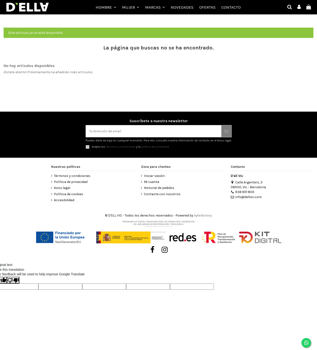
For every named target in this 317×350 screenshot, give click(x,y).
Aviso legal (62, 188)
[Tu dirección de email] (153, 131)
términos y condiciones (120, 146)
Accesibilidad (64, 200)
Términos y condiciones (72, 176)
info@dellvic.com (246, 197)
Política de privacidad (71, 182)
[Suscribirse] (226, 131)
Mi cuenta (151, 182)
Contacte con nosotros (162, 194)
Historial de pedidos (159, 188)
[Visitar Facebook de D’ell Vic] (152, 250)
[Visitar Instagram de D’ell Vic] (165, 250)
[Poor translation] (13, 280)
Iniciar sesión (154, 176)
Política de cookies (68, 194)
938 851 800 (242, 192)
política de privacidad (155, 146)
